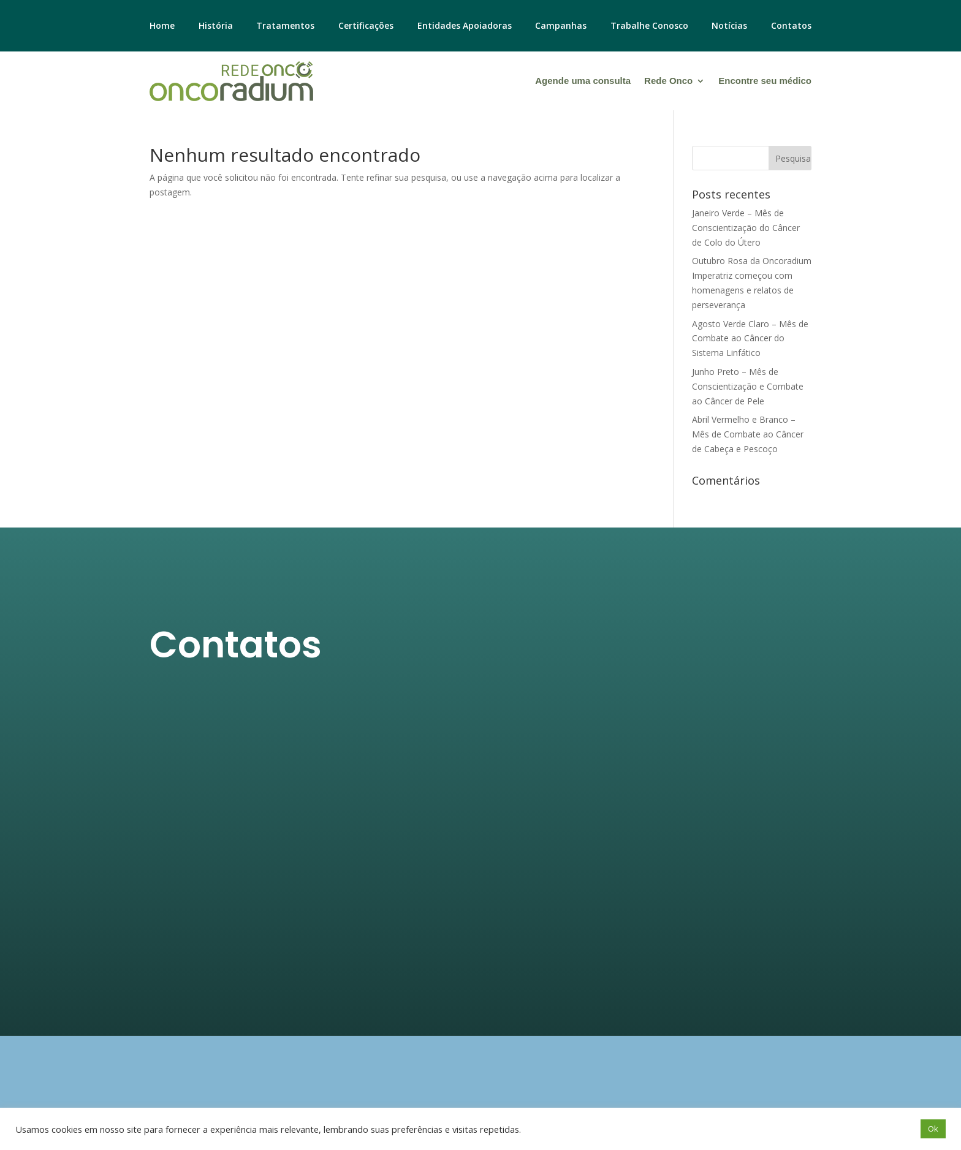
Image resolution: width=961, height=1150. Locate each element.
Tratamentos (285, 26)
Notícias (729, 26)
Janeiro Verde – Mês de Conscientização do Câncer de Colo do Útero (746, 227)
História (216, 26)
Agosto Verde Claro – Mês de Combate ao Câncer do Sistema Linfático (750, 338)
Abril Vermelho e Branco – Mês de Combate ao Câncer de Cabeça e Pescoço (747, 434)
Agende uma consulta (583, 80)
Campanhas (561, 26)
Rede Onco (668, 80)
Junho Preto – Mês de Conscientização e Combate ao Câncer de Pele (747, 386)
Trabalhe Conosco (649, 26)
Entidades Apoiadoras (464, 26)
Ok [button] (933, 1128)
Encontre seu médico (764, 80)
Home (162, 26)
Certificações (365, 26)
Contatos (791, 26)
